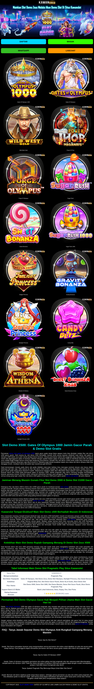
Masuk (70, 42)
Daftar (23, 42)
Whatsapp (23, 51)
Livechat (70, 51)
